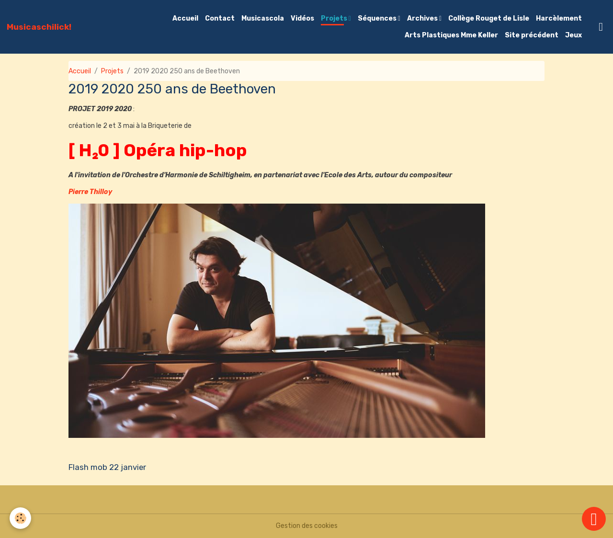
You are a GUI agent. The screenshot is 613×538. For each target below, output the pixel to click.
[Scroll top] (594, 519)
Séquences (378, 18)
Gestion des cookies (307, 526)
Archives (423, 18)
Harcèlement (559, 18)
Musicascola (262, 18)
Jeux (573, 35)
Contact (220, 18)
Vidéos (302, 18)
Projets (335, 18)
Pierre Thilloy (90, 192)
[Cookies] (20, 518)
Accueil (185, 18)
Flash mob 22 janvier (107, 467)
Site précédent (531, 35)
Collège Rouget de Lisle (488, 18)
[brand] (39, 27)
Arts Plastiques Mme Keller (451, 35)
